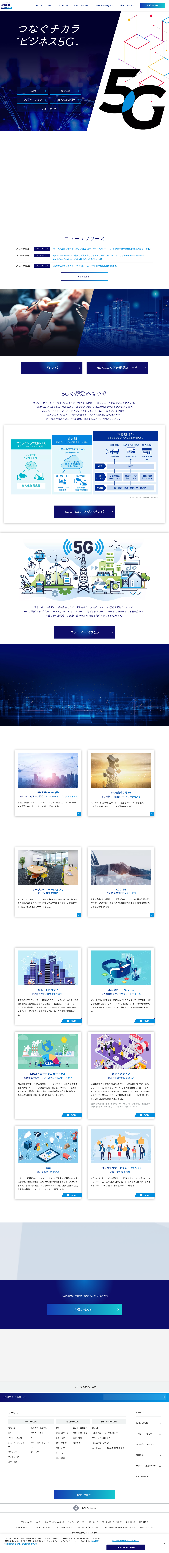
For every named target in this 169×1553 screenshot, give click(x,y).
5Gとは (50, 5)
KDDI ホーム (24, 1522)
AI (31, 1438)
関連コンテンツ (127, 5)
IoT (9, 1433)
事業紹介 (140, 1455)
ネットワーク (13, 1456)
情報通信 (76, 1443)
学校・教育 (60, 1458)
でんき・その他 (37, 1433)
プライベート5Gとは (82, 5)
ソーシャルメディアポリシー (87, 1527)
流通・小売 (60, 1448)
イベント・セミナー (145, 1433)
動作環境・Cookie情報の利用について (119, 1527)
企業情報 (129, 1522)
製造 (58, 1428)
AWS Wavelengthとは (105, 5)
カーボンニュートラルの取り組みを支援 (108, 1448)
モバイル (11, 1428)
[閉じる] (165, 1543)
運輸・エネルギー (63, 1433)
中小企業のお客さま (145, 1444)
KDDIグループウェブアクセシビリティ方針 (103, 1522)
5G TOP (38, 5)
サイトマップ (142, 1476)
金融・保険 (60, 1438)
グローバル (35, 1451)
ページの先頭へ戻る (85, 1387)
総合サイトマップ (22, 1527)
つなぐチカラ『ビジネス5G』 (104, 1433)
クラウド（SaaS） (15, 1438)
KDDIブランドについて (53, 1522)
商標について (145, 1527)
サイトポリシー (41, 1527)
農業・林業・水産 (80, 1433)
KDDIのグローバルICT (100, 1443)
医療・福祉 (77, 1438)
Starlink (95, 1428)
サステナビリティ (74, 1522)
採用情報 (142, 1522)
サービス (13, 1412)
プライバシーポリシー (62, 1527)
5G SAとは (63, 5)
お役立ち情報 (142, 1423)
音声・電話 (12, 1462)
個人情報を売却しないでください (84, 1532)
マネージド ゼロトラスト (102, 1438)
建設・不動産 (61, 1443)
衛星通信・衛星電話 (39, 1428)
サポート (146, 1465)
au (37, 1522)
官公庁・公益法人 (80, 1428)
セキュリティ (13, 1451)
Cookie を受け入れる (126, 1547)
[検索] (163, 1397)
